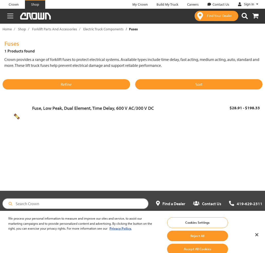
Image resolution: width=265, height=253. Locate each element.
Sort (198, 84)
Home (7, 29)
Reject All (197, 244)
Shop (22, 29)
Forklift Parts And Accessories (54, 29)
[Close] (256, 243)
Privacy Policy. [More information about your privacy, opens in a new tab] (120, 237)
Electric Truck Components (103, 29)
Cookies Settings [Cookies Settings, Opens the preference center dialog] (197, 231)
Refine (66, 84)
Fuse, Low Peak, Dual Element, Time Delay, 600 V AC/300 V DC (93, 108)
